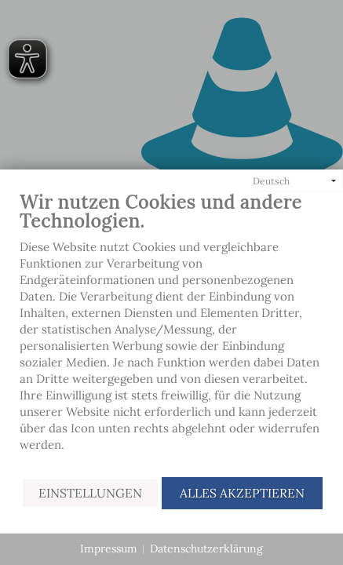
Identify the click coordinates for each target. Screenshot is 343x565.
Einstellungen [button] (90, 493)
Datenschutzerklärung (206, 548)
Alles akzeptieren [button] (242, 493)
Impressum (108, 548)
